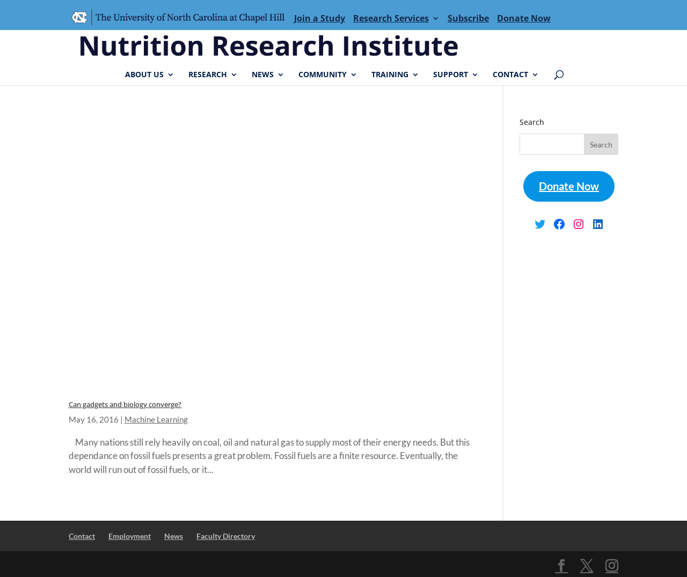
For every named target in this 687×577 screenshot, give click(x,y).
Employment (129, 536)
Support (450, 75)
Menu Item (181, 18)
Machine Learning (156, 419)
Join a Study (319, 18)
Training (389, 75)
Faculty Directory (225, 536)
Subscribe (468, 18)
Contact (510, 75)
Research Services (391, 18)
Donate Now (524, 18)
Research (207, 75)
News (263, 75)
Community (322, 75)
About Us (144, 75)
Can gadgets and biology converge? (125, 404)
